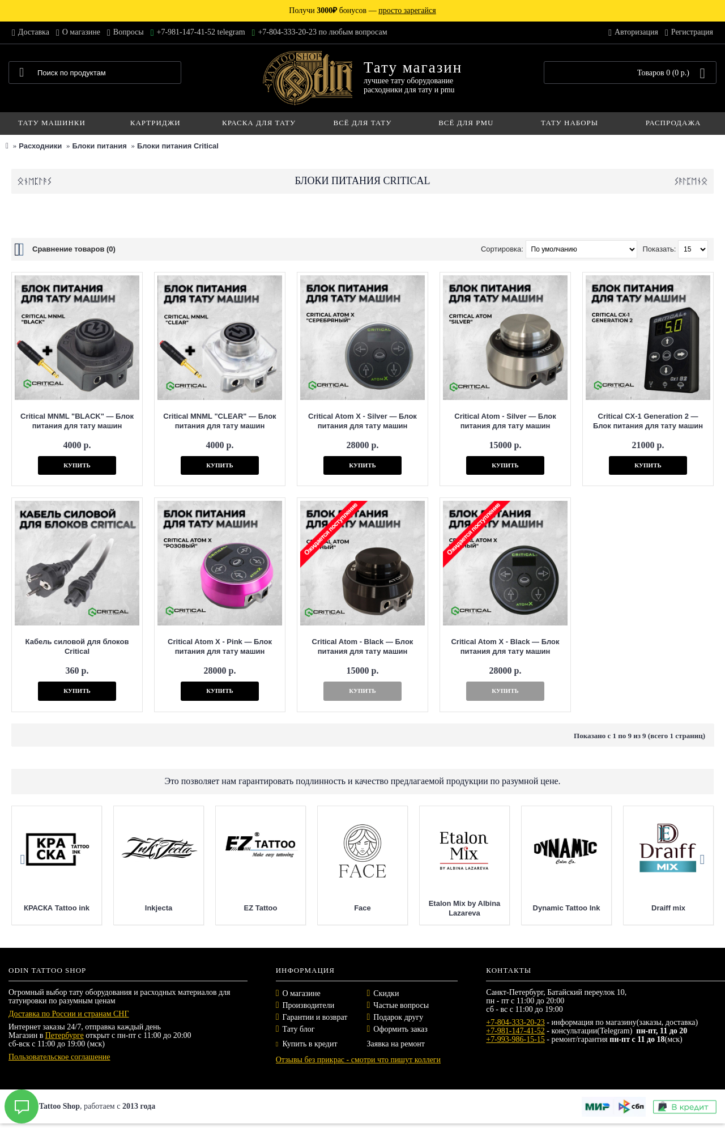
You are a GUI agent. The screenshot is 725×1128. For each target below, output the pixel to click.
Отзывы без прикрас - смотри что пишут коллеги (358, 1059)
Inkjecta (228, 908)
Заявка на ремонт (395, 1044)
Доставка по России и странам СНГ (68, 1014)
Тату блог (299, 1029)
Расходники (40, 146)
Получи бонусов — (362, 10)
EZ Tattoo (331, 908)
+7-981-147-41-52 (515, 1031)
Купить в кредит (307, 1044)
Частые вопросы (401, 1005)
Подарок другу (398, 1017)
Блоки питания (99, 146)
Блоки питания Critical (178, 146)
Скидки (386, 993)
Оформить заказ (400, 1029)
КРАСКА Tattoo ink (127, 908)
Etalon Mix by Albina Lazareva (535, 908)
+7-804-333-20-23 (515, 1022)
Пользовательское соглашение (59, 1057)
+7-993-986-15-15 (515, 1039)
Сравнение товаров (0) (74, 249)
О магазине (302, 993)
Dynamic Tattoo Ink (637, 908)
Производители (309, 1005)
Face (433, 908)
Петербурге (64, 1035)
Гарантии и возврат (315, 1017)
